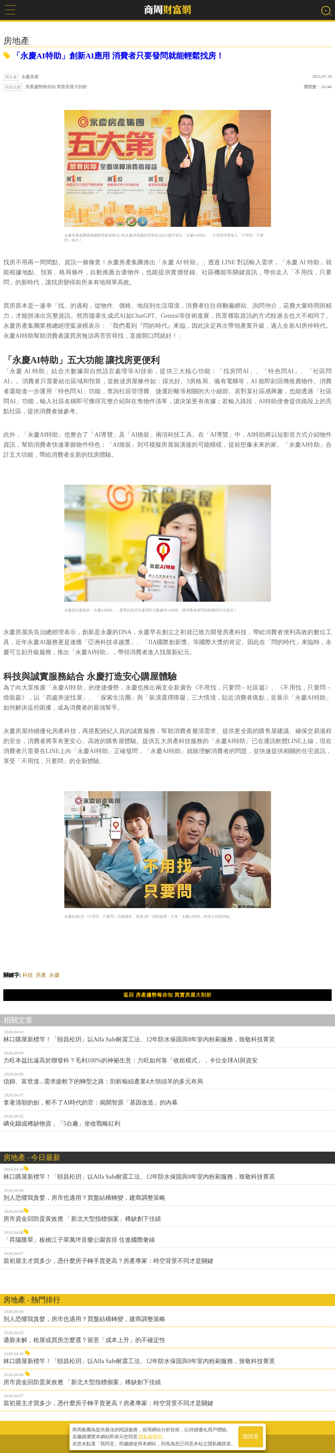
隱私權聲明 (150, 1436)
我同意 (251, 1437)
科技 (27, 975)
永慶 (54, 975)
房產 (41, 975)
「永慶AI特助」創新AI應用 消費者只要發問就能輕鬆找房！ (113, 55)
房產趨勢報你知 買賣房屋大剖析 (56, 86)
